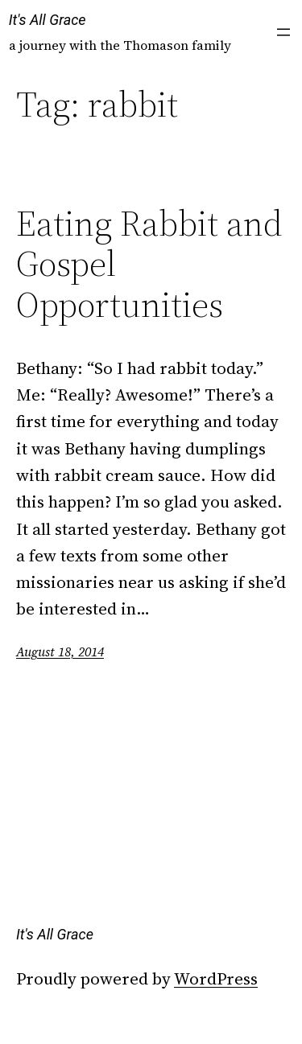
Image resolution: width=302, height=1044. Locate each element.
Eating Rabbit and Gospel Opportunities (149, 264)
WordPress (216, 978)
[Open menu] (283, 32)
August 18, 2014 (60, 651)
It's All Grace (47, 19)
